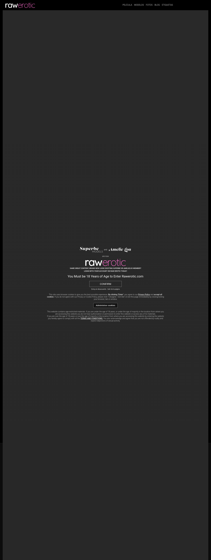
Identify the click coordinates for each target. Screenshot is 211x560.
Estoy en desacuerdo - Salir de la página (105, 289)
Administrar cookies (105, 305)
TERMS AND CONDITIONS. (91, 318)
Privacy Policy (144, 294)
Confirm (105, 284)
